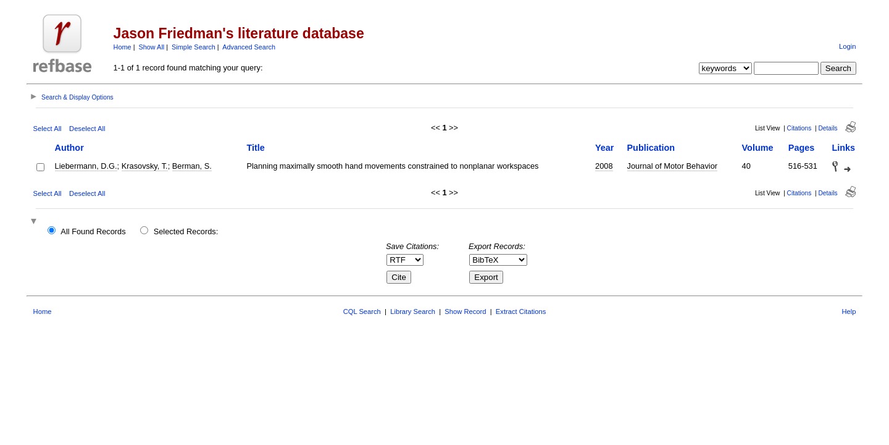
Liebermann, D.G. (86, 166)
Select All (47, 128)
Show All (152, 47)
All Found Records (93, 231)
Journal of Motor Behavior (672, 166)
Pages (801, 148)
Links (844, 148)
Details (827, 128)
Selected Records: (186, 231)
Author (69, 148)
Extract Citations (521, 311)
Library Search (412, 311)
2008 (603, 166)
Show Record (465, 311)
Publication (651, 148)
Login (847, 46)
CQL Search (362, 311)
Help (848, 311)
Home (122, 47)
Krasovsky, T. (145, 166)
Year (604, 148)
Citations (799, 128)
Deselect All (87, 128)
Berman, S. (192, 166)
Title (255, 148)
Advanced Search (248, 47)
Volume (758, 148)
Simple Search (193, 47)
